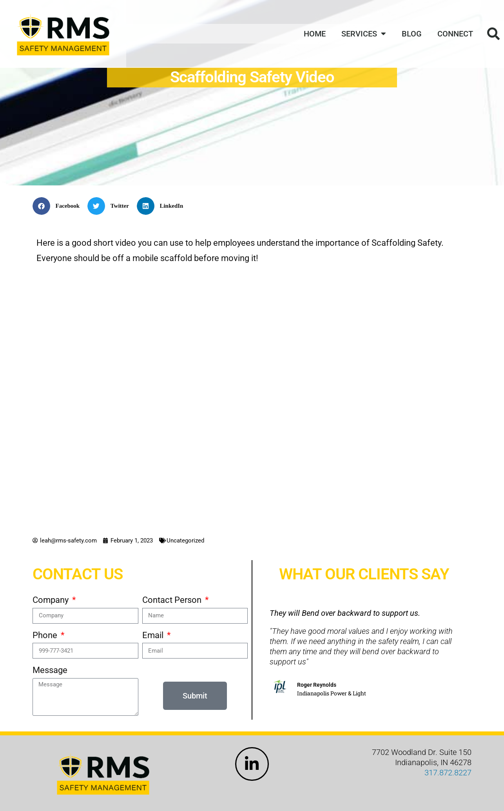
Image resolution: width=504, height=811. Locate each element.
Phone (46, 635)
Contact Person (172, 600)
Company (52, 600)
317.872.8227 (447, 772)
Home (315, 33)
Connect (455, 33)
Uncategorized (185, 540)
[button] (59, 206)
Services (363, 34)
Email (153, 635)
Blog (412, 33)
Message (50, 670)
